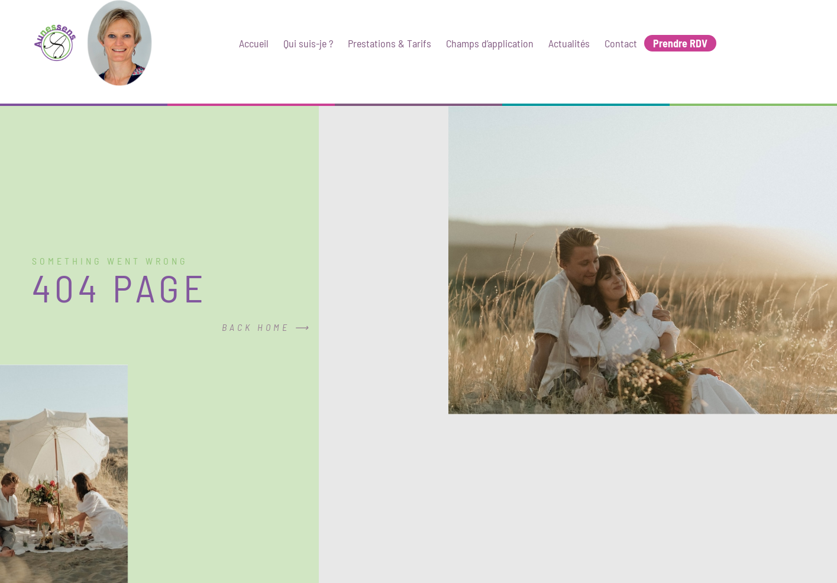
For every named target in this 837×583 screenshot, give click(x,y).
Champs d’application (490, 43)
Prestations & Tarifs (389, 43)
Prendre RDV (680, 43)
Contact (621, 43)
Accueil (254, 43)
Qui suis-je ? (308, 43)
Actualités (569, 43)
